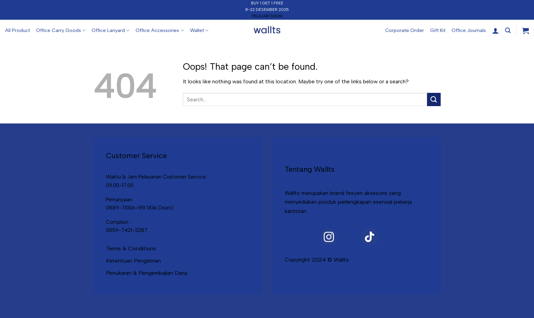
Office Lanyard (110, 30)
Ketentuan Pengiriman (133, 260)
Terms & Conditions (131, 248)
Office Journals (469, 30)
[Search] (508, 30)
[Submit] (434, 99)
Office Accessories (160, 30)
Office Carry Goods (60, 30)
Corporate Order (404, 30)
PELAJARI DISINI (267, 16)
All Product (17, 30)
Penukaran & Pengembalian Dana (146, 272)
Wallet (199, 30)
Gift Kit (437, 30)
